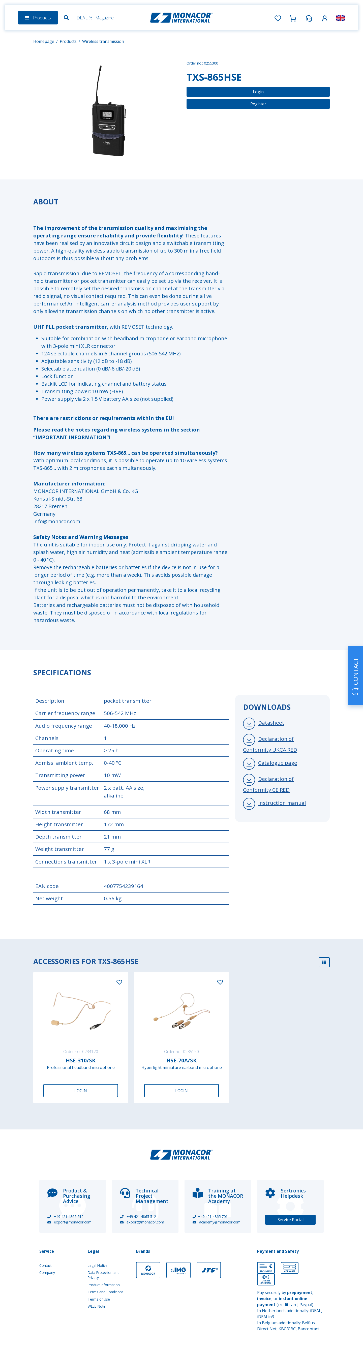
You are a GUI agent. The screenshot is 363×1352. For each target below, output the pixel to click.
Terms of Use (99, 1299)
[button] (324, 17)
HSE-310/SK (81, 1060)
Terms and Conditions (106, 1291)
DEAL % (84, 18)
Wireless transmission (103, 41)
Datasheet (271, 722)
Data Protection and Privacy (103, 1275)
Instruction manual (282, 802)
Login (258, 92)
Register (258, 104)
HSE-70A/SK (181, 1060)
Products (68, 41)
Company (47, 1272)
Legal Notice (97, 1265)
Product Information (104, 1284)
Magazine (104, 18)
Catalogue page (277, 762)
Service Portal (291, 1219)
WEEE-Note (96, 1306)
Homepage (43, 41)
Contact (45, 1265)
